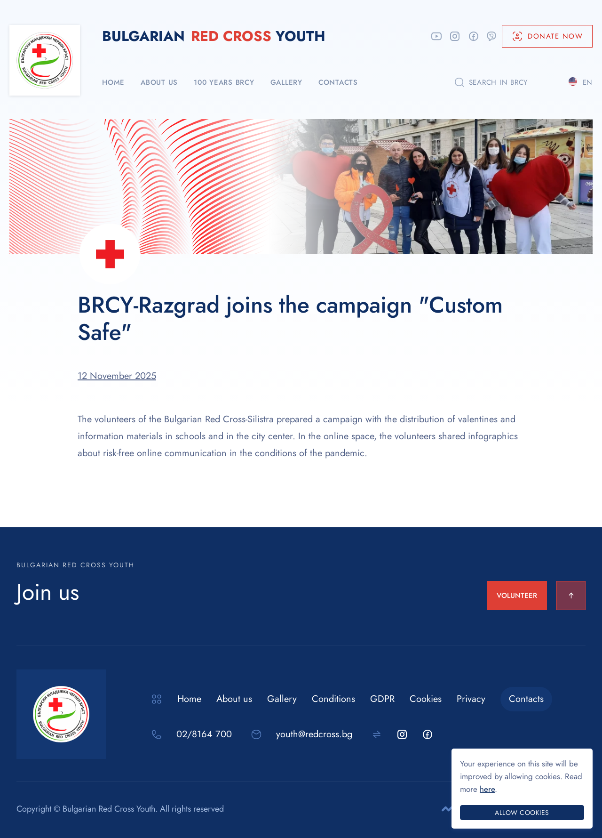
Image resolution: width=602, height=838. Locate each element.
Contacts (526, 699)
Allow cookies (522, 812)
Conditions (333, 699)
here (487, 789)
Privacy (471, 699)
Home (189, 699)
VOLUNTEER (517, 595)
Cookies (426, 699)
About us (234, 699)
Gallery (282, 699)
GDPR (382, 699)
